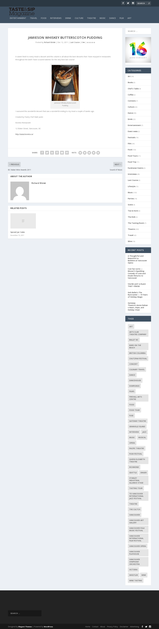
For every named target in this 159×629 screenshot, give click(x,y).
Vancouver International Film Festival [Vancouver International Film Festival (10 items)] (136, 537)
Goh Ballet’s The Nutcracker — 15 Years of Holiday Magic (138, 294)
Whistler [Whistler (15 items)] (133, 574)
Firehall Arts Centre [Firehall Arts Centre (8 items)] (135, 397)
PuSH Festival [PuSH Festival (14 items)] (135, 453)
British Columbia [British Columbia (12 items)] (137, 352)
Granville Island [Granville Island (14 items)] (137, 426)
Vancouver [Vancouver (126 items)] (134, 514)
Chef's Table (133, 88)
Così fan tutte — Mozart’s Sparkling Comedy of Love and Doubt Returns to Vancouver (137, 273)
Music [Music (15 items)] (132, 437)
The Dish (131, 216)
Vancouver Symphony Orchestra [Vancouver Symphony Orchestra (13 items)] (134, 561)
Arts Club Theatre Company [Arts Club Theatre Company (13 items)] (137, 332)
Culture (79, 18)
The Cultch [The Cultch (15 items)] (134, 509)
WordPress (48, 626)
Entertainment (18, 18)
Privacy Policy (112, 626)
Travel (33, 18)
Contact (95, 626)
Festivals (131, 137)
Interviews (55, 18)
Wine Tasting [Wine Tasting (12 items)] (135, 580)
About (102, 626)
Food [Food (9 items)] (131, 404)
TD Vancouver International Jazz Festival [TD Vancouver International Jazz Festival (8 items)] (136, 495)
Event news (133, 131)
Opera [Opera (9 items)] (132, 442)
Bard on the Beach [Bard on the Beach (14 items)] (135, 345)
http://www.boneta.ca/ (24, 133)
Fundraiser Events (135, 167)
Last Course (75, 42)
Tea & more (133, 210)
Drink (68, 18)
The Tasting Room (136, 222)
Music (103, 18)
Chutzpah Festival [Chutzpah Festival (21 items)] (138, 358)
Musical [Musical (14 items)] (142, 437)
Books (130, 82)
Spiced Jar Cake (17, 231)
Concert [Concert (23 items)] (133, 363)
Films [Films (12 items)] (131, 391)
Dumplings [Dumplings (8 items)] (134, 385)
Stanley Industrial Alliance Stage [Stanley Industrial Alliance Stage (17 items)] (136, 479)
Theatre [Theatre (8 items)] (133, 503)
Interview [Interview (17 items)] (134, 431)
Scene (130, 204)
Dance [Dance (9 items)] (132, 374)
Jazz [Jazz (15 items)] (144, 431)
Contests (132, 100)
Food (43, 18)
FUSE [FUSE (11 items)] (131, 415)
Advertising (134, 626)
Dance (112, 18)
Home (87, 626)
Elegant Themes (25, 626)
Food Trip (132, 161)
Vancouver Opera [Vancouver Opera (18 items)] (137, 545)
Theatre (91, 18)
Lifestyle (131, 186)
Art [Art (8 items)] (131, 326)
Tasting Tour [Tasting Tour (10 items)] (135, 487)
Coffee (130, 94)
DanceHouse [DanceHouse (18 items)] (135, 380)
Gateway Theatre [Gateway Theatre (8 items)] (137, 420)
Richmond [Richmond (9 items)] (134, 466)
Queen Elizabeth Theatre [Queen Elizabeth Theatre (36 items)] (137, 459)
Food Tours (133, 155)
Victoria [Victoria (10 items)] (133, 569)
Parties (131, 198)
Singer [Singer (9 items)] (143, 472)
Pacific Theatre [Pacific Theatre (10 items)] (136, 448)
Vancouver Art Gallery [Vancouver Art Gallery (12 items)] (136, 520)
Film (121, 18)
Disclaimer (124, 626)
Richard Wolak (49, 42)
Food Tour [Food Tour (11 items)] (134, 409)
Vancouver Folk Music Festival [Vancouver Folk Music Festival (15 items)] (137, 528)
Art (129, 18)
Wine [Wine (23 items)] (143, 574)
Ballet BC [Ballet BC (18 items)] (133, 339)
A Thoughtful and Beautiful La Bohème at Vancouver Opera (137, 258)
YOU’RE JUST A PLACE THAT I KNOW (137, 284)
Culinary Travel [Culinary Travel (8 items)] (137, 369)
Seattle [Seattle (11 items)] (133, 472)
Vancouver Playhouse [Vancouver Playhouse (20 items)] (134, 552)
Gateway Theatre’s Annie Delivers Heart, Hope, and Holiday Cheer (138, 306)
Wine (130, 241)
